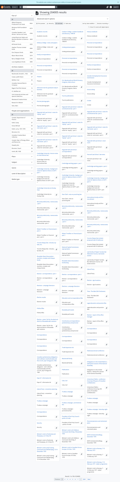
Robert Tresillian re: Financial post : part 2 (47, 230)
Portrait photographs (43, 101)
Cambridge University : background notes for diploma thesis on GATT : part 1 (47, 170)
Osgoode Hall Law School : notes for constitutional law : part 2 (97, 112)
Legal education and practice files (96, 303)
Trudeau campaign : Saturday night (97, 409)
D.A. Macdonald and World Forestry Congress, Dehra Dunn (72, 81)
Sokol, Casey (22, 123)
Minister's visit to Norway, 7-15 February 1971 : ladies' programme (97, 463)
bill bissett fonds (22, 44)
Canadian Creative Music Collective (22, 136)
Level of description (18, 173)
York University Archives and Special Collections (22, 95)
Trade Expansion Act (68, 347)
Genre (14, 168)
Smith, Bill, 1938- (22, 152)
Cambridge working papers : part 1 (72, 163)
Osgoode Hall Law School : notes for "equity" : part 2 (72, 123)
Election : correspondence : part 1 (46, 274)
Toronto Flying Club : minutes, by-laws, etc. (46, 243)
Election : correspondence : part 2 (71, 274)
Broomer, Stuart (22, 148)
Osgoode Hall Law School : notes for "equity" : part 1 (47, 113)
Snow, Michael (22, 126)
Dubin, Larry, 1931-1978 (22, 129)
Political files (40, 308)
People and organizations (21, 111)
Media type (16, 179)
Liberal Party (90, 269)
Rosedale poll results (68, 310)
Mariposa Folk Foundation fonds (22, 28)
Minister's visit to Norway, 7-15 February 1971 (96, 449)
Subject (14, 162)
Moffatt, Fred (22, 80)
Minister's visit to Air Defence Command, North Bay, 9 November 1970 (72, 432)
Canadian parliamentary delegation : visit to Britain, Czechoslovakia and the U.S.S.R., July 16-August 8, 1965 (47, 359)
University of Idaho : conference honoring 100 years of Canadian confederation (96, 381)
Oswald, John (22, 145)
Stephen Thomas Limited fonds (22, 48)
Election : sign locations (94, 280)
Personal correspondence (94, 43)
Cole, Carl (64, 380)
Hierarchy (50, 23)
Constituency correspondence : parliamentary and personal (71, 322)
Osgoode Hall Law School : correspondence (69, 150)
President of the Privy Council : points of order (71, 417)
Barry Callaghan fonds (22, 59)
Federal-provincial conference (95, 351)
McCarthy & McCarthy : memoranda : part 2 (72, 207)
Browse (14, 7)
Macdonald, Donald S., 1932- (22, 74)
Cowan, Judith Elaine (22, 77)
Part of (14, 16)
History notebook (92, 32)
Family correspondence (44, 54)
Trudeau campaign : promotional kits (71, 403)
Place (13, 156)
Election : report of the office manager (95, 316)
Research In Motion (22, 103)
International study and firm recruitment (95, 198)
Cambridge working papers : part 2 (97, 166)
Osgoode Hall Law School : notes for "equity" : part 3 (72, 137)
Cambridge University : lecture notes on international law (47, 154)
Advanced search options (46, 19)
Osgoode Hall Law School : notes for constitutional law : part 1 (72, 108)
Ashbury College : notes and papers (47, 43)
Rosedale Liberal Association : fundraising (70, 261)
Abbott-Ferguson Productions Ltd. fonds (22, 23)
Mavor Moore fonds (22, 56)
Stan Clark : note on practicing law (72, 194)
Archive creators (17, 67)
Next (89, 479)
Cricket (89, 100)
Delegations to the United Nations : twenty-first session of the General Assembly (97, 363)
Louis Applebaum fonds (22, 62)
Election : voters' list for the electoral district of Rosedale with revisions (47, 320)
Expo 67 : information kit (44, 378)
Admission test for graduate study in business (47, 88)
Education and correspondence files (72, 298)
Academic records (42, 32)
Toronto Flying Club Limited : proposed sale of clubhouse (95, 239)
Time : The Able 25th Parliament (96, 291)
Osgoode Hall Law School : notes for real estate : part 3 (47, 140)
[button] (107, 7)
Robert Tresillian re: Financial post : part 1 (72, 234)
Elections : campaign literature (45, 285)
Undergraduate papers (68, 47)
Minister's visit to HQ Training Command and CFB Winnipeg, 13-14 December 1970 (47, 449)
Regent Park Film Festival (22, 88)
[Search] (39, 7)
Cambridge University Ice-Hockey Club (46, 189)
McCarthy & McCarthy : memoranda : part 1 (47, 202)
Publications (65, 369)
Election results (41, 297)
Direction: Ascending (102, 23)
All (12, 19)
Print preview (40, 23)
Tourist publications (68, 96)
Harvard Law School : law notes (96, 154)
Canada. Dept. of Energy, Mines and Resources (22, 141)
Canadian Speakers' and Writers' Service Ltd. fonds (22, 33)
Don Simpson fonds (22, 52)
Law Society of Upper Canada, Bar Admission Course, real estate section (96, 253)
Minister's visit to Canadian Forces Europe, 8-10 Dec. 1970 (72, 448)
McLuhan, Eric (22, 132)
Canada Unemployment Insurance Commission (97, 77)
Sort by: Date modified (88, 23)
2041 (84, 479)
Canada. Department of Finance (22, 118)
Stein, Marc (22, 106)
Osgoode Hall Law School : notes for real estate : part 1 (47, 127)
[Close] (118, 2)
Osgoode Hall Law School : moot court (96, 141)
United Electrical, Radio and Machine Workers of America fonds (22, 39)
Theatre (39, 76)
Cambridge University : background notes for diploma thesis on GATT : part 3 (97, 180)
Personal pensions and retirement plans (97, 422)
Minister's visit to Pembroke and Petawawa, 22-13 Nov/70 (46, 435)
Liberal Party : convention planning (47, 389)
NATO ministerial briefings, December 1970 (94, 435)
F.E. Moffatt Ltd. (22, 91)
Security (39, 423)
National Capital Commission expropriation (70, 248)
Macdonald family (67, 358)
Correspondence (92, 328)
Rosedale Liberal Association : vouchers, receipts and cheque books (46, 258)
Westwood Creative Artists (22, 100)
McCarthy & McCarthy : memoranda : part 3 (72, 221)
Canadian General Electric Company (22, 84)
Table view (67, 23)
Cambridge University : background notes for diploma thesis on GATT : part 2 (72, 177)
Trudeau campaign (67, 392)
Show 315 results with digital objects (98, 27)
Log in (115, 7)
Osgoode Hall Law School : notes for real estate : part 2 (97, 128)
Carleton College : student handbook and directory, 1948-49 (72, 32)
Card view (59, 23)
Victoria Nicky (91, 89)
